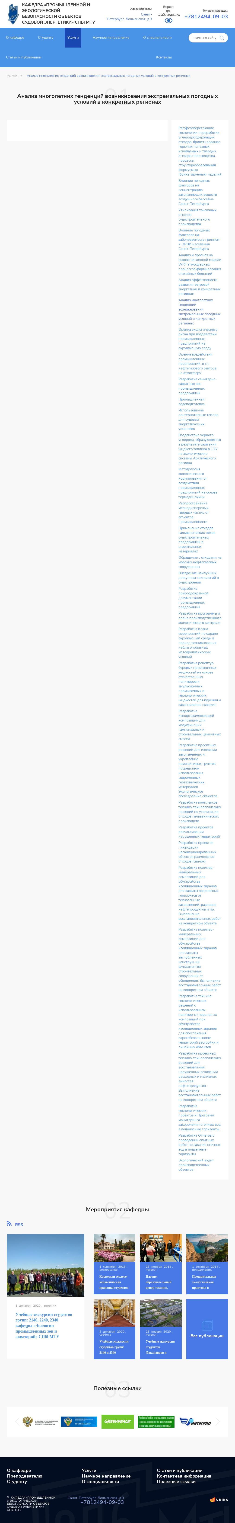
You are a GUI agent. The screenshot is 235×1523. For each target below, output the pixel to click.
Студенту (45, 37)
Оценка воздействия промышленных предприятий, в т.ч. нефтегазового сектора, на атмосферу (197, 364)
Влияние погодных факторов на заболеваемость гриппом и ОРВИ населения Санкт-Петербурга (198, 240)
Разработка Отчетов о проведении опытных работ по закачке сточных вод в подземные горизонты (199, 1145)
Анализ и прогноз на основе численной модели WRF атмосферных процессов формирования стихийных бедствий (199, 264)
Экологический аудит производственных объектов (196, 1165)
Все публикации (207, 1329)
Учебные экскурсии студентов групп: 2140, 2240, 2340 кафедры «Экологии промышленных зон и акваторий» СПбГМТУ (44, 1325)
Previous (18, 1421)
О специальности (157, 37)
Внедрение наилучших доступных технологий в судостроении (198, 577)
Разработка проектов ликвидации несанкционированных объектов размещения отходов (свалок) (197, 852)
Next (215, 1421)
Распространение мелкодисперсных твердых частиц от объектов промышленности (193, 513)
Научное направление (111, 37)
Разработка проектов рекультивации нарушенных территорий (199, 832)
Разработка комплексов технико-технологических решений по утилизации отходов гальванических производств (199, 812)
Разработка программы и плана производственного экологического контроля (199, 618)
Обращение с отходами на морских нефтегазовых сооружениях (200, 562)
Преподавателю (24, 1476)
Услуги (73, 37)
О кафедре (15, 37)
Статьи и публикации (23, 57)
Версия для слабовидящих (169, 10)
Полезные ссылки (176, 1482)
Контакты (164, 57)
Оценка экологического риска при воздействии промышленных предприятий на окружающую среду (197, 339)
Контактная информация (184, 1476)
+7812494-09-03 (206, 16)
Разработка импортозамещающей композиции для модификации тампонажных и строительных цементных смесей (199, 725)
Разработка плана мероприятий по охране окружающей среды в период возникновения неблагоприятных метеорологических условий (198, 643)
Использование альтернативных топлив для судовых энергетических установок (198, 420)
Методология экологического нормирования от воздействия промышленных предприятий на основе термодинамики (197, 483)
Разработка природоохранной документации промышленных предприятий (193, 598)
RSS (15, 1224)
